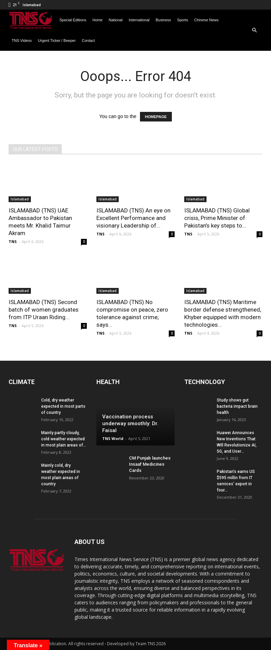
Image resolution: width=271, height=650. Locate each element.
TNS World (112, 438)
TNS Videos (22, 40)
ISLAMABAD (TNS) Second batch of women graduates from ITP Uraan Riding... (44, 310)
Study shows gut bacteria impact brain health (237, 406)
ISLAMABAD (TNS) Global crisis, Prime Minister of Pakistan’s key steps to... (217, 218)
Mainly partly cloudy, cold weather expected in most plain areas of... (63, 439)
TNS (13, 241)
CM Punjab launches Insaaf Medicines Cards (149, 464)
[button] (254, 30)
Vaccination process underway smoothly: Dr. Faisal (130, 423)
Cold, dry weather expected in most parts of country (63, 406)
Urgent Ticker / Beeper (57, 40)
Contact (88, 40)
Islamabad (20, 199)
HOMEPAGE (156, 117)
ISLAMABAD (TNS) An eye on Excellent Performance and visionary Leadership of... (133, 218)
